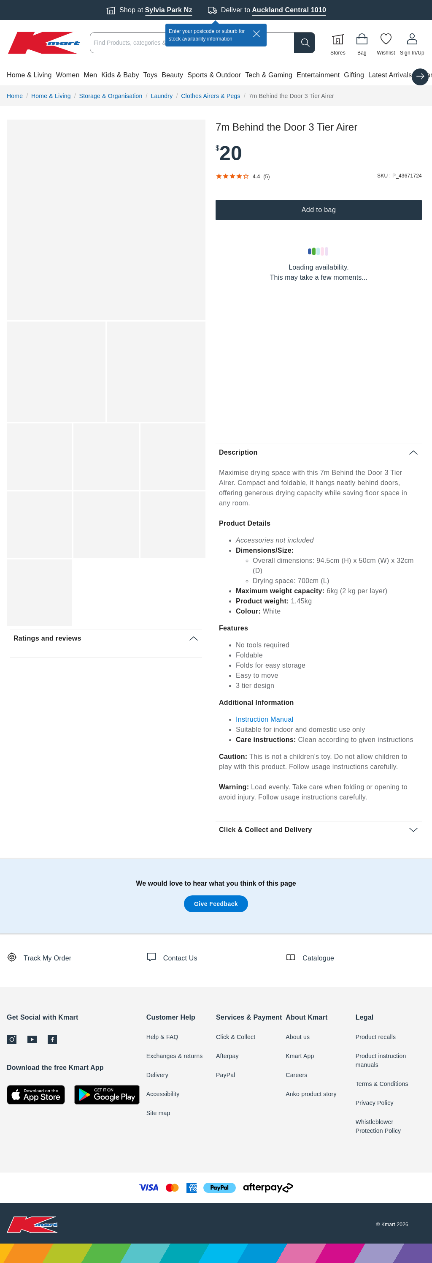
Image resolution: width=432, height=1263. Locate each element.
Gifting (354, 75)
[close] (256, 34)
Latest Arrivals (390, 75)
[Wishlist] (386, 42)
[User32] (412, 42)
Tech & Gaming (268, 75)
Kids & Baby (120, 75)
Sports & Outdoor (214, 75)
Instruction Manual (265, 719)
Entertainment (318, 75)
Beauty (172, 75)
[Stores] (338, 42)
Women (68, 75)
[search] (304, 42)
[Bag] (362, 42)
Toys (150, 75)
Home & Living (29, 75)
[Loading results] (318, 251)
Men (90, 75)
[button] (216, 75)
